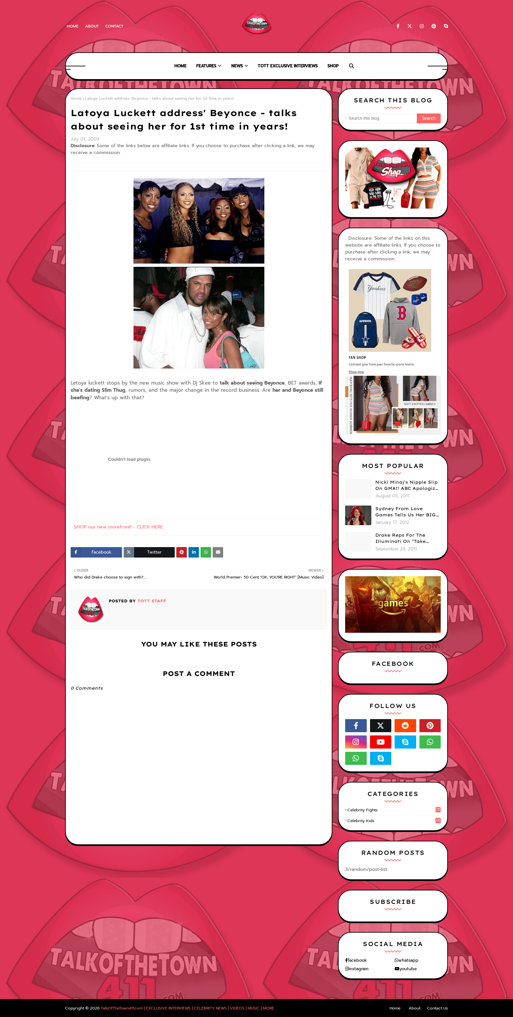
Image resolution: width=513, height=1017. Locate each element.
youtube (408, 969)
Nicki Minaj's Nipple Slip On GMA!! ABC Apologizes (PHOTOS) (408, 485)
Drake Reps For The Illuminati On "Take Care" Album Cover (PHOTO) (400, 538)
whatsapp (408, 960)
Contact (114, 26)
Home (73, 26)
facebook (357, 960)
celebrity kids (394, 821)
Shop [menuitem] (333, 66)
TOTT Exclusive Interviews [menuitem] (288, 66)
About (92, 26)
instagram (358, 969)
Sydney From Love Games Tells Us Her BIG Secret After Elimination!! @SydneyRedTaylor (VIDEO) (405, 512)
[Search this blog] (381, 118)
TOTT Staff (151, 600)
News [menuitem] (237, 66)
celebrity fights (394, 810)
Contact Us (437, 1008)
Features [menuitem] (206, 66)
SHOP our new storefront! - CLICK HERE (118, 527)
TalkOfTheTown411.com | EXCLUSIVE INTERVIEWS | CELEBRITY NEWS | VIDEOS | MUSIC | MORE (187, 1008)
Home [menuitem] (180, 66)
